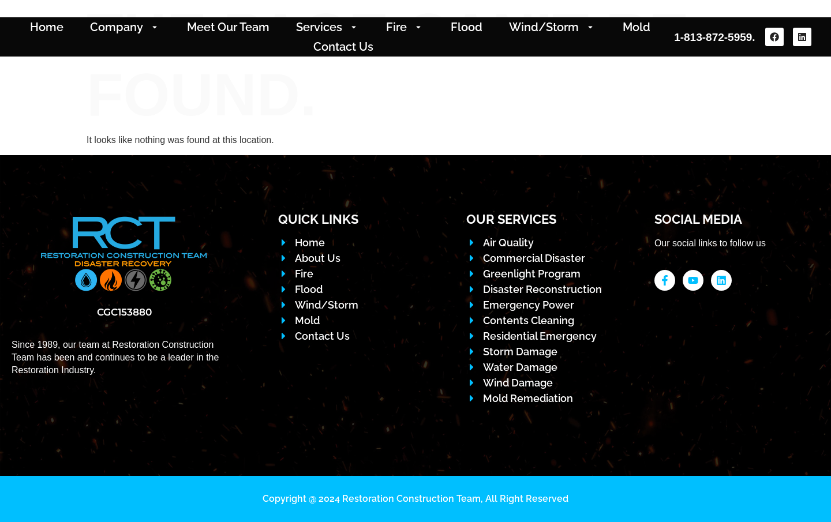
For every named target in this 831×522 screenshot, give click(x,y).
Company (125, 27)
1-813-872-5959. (714, 37)
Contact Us (343, 47)
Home (46, 27)
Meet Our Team (228, 27)
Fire (405, 27)
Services (328, 27)
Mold (636, 27)
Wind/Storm (552, 27)
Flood (466, 27)
